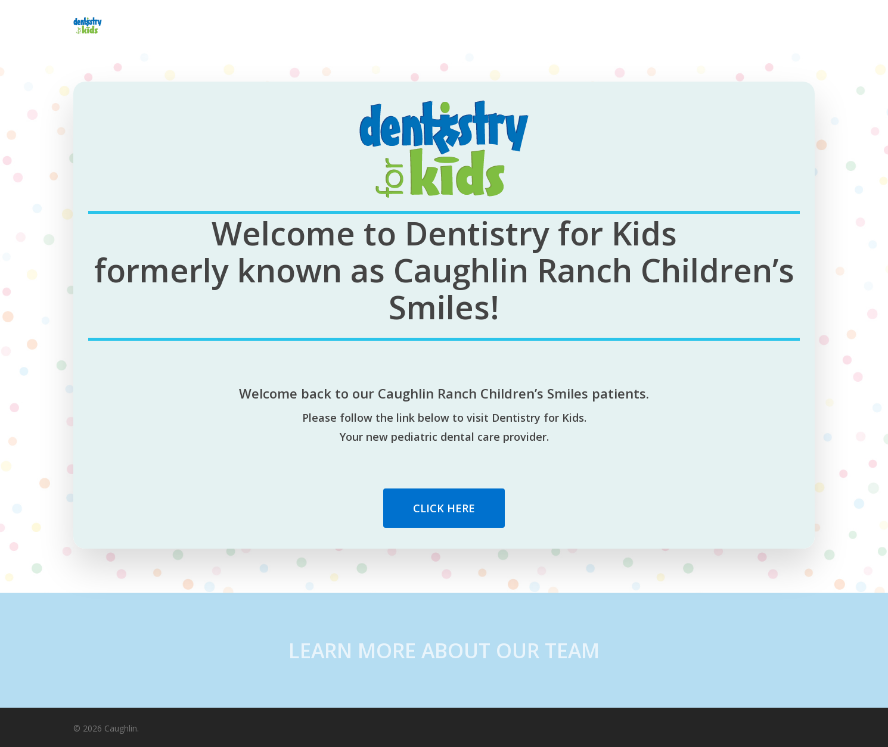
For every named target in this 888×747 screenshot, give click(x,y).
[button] (444, 508)
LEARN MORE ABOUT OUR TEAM (444, 650)
